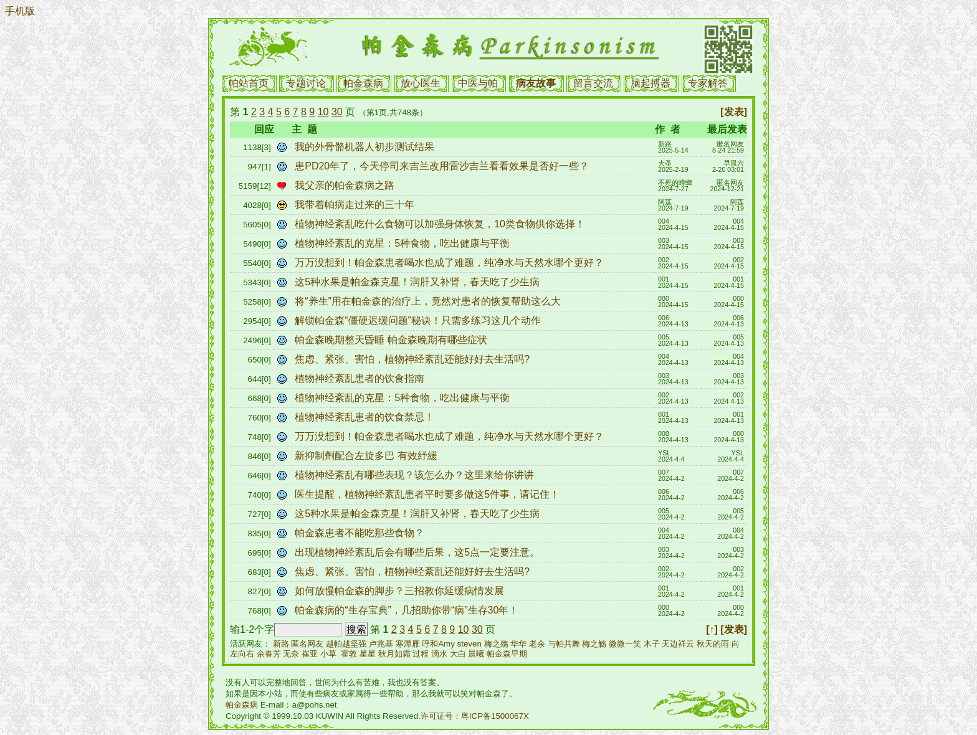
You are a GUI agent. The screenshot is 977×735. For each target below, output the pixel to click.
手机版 (20, 11)
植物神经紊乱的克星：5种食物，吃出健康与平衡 (405, 243)
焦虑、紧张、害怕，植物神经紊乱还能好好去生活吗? (415, 359)
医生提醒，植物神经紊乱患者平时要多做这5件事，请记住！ (428, 494)
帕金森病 (363, 83)
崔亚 (310, 653)
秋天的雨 (713, 643)
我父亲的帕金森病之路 (346, 185)
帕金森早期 (507, 653)
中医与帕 (478, 83)
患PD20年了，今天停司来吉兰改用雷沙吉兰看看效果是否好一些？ (443, 166)
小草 (328, 653)
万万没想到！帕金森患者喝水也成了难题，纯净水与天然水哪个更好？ (450, 262)
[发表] (733, 112)
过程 (420, 653)
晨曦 (476, 653)
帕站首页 (249, 83)
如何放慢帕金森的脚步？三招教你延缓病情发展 (402, 591)
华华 (518, 643)
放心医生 (421, 83)
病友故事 (536, 83)
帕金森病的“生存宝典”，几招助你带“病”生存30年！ (408, 610)
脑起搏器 (650, 83)
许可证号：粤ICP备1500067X (475, 716)
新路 (281, 643)
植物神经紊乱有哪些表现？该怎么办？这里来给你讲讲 (415, 475)
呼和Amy (438, 643)
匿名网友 (307, 643)
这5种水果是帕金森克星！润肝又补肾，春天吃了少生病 (418, 282)
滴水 (439, 653)
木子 (652, 643)
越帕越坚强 (346, 643)
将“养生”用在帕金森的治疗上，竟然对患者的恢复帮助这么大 (430, 301)
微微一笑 (625, 643)
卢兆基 (381, 643)
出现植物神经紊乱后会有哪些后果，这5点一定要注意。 (418, 552)
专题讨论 (306, 83)
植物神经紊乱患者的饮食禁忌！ (366, 417)
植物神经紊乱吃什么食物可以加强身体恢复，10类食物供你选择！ (441, 224)
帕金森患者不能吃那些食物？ (361, 533)
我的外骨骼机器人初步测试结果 (366, 146)
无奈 (291, 653)
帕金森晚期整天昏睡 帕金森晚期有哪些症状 (392, 339)
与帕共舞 (564, 643)
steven (469, 643)
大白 (458, 653)
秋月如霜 (394, 653)
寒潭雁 (408, 643)
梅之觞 (594, 643)
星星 (368, 653)
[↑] (712, 629)
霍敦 (349, 653)
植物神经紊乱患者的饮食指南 (361, 378)
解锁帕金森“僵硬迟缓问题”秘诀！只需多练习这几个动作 (419, 320)
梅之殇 (496, 643)
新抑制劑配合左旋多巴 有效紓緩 (367, 455)
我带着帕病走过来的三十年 (356, 204)
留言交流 (593, 83)
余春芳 (269, 653)
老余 (537, 643)
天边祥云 (678, 643)
